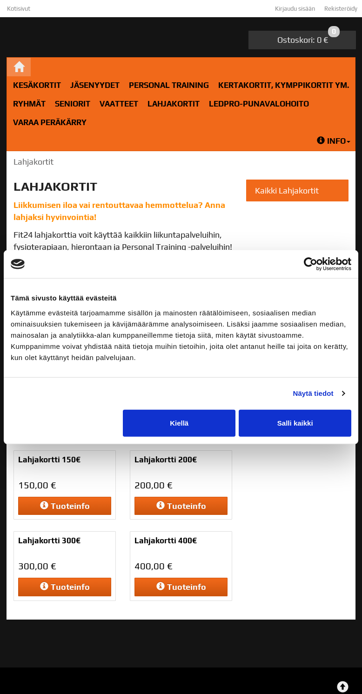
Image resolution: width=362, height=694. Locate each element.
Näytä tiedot (313, 393)
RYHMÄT (29, 103)
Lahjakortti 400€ (165, 540)
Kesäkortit (37, 85)
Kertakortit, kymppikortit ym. (283, 85)
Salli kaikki (295, 423)
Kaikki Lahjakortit (287, 190)
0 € (308, 38)
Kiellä (179, 423)
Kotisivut (18, 8)
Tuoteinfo (65, 506)
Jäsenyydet (95, 85)
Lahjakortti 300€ (49, 540)
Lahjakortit (173, 103)
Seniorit (72, 103)
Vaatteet (119, 103)
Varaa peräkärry (50, 122)
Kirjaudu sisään (295, 8)
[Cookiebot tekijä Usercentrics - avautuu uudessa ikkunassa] (310, 264)
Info (333, 141)
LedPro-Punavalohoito (259, 103)
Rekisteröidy (340, 8)
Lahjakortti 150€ (49, 459)
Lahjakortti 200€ (165, 459)
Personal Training (169, 85)
